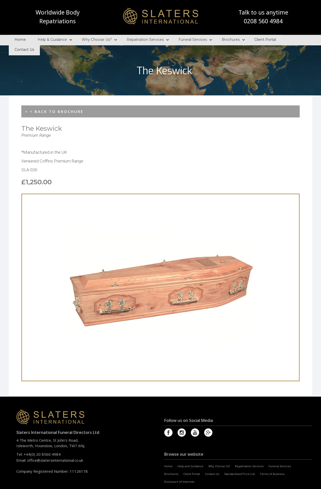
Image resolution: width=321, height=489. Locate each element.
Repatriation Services (145, 39)
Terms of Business (272, 474)
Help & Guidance (52, 39)
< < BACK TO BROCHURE (54, 111)
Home (20, 39)
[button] (54, 39)
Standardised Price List (239, 474)
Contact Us (24, 49)
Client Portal (265, 39)
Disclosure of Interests (179, 481)
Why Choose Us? (97, 39)
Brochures (231, 39)
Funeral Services (193, 39)
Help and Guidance (190, 466)
